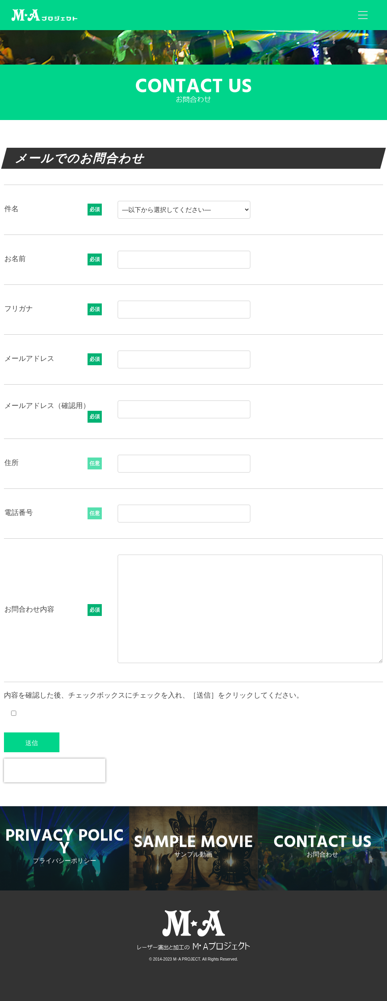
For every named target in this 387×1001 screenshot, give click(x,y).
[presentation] (54, 770)
